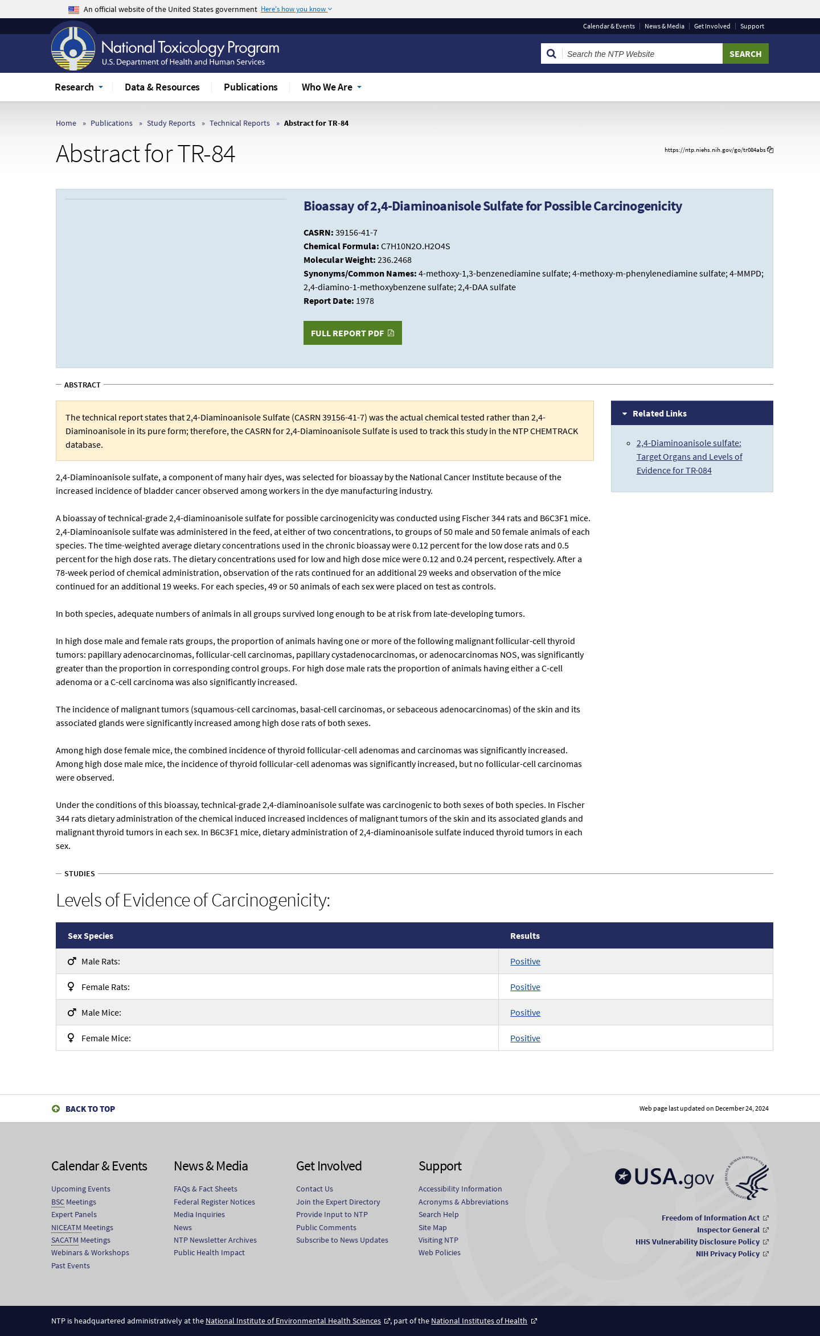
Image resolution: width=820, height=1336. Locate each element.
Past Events (70, 1265)
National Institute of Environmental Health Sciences (293, 1321)
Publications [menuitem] (251, 86)
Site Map (433, 1227)
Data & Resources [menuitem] (162, 86)
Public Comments (326, 1227)
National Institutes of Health (479, 1321)
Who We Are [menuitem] (327, 86)
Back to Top (90, 1108)
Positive (525, 961)
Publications (112, 123)
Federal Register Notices (214, 1202)
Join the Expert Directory (338, 1202)
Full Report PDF (347, 333)
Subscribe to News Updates (342, 1240)
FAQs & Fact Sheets (205, 1189)
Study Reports (171, 123)
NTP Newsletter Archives (215, 1240)
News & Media (664, 26)
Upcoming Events (80, 1189)
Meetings (73, 1202)
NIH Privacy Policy (728, 1253)
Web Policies (440, 1252)
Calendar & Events (609, 26)
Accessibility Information (460, 1189)
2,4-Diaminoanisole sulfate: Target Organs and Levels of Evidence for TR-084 (690, 456)
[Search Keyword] (643, 53)
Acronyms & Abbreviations (464, 1202)
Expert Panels (74, 1214)
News (183, 1227)
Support (752, 26)
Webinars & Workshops (90, 1252)
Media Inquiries (199, 1214)
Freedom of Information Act (711, 1218)
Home (66, 123)
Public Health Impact (209, 1252)
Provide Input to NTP (332, 1214)
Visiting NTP (438, 1240)
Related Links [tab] (660, 413)
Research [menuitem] (74, 86)
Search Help (439, 1214)
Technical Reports (240, 123)
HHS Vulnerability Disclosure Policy (698, 1241)
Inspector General (728, 1229)
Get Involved (712, 26)
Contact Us (314, 1189)
